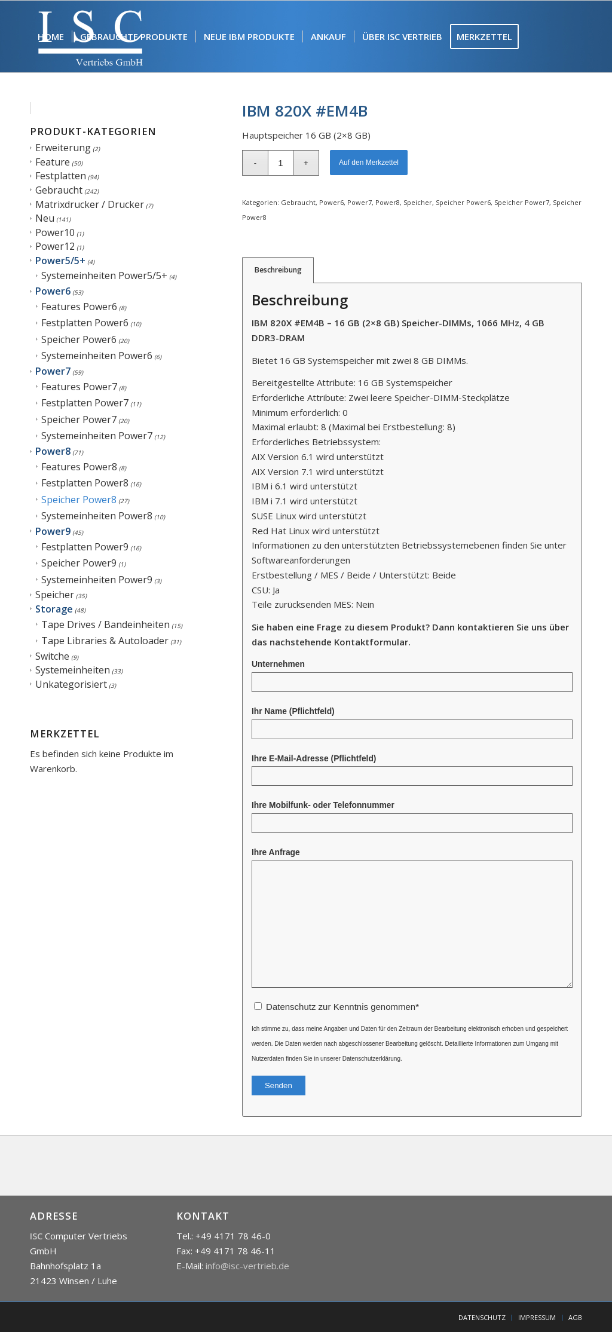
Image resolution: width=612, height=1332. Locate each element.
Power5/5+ (60, 260)
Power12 (55, 246)
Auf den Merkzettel (369, 162)
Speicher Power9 (79, 562)
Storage (54, 609)
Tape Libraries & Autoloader (105, 640)
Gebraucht (58, 190)
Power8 (53, 451)
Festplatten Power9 (84, 546)
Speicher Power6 (79, 339)
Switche (52, 656)
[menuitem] (51, 36)
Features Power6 (79, 306)
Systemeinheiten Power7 (96, 435)
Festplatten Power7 (84, 402)
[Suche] (99, 108)
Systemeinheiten (72, 669)
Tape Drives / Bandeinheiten (105, 624)
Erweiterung (63, 147)
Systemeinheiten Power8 (96, 515)
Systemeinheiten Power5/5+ (104, 275)
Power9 (53, 531)
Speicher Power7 (79, 419)
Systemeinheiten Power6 (96, 355)
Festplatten (60, 175)
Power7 (53, 371)
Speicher (54, 594)
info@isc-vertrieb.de (247, 1266)
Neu (44, 218)
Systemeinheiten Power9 (96, 579)
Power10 (55, 232)
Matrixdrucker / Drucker (89, 204)
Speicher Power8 (79, 499)
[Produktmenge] (280, 163)
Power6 (53, 291)
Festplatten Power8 (84, 482)
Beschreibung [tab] (278, 270)
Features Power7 (79, 386)
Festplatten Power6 (84, 322)
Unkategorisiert (71, 684)
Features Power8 (79, 466)
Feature (52, 162)
